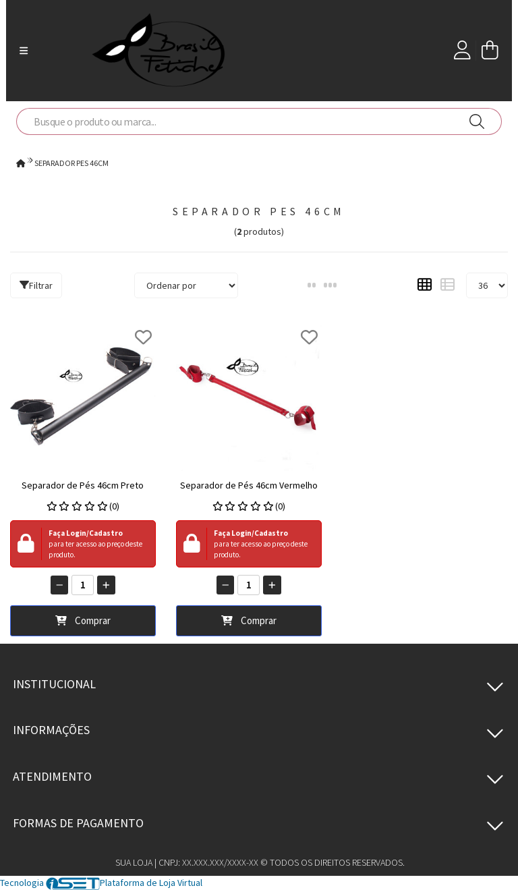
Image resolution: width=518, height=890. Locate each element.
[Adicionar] (106, 585)
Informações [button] (51, 730)
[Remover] (60, 585)
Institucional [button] (54, 684)
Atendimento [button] (52, 776)
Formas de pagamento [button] (78, 823)
